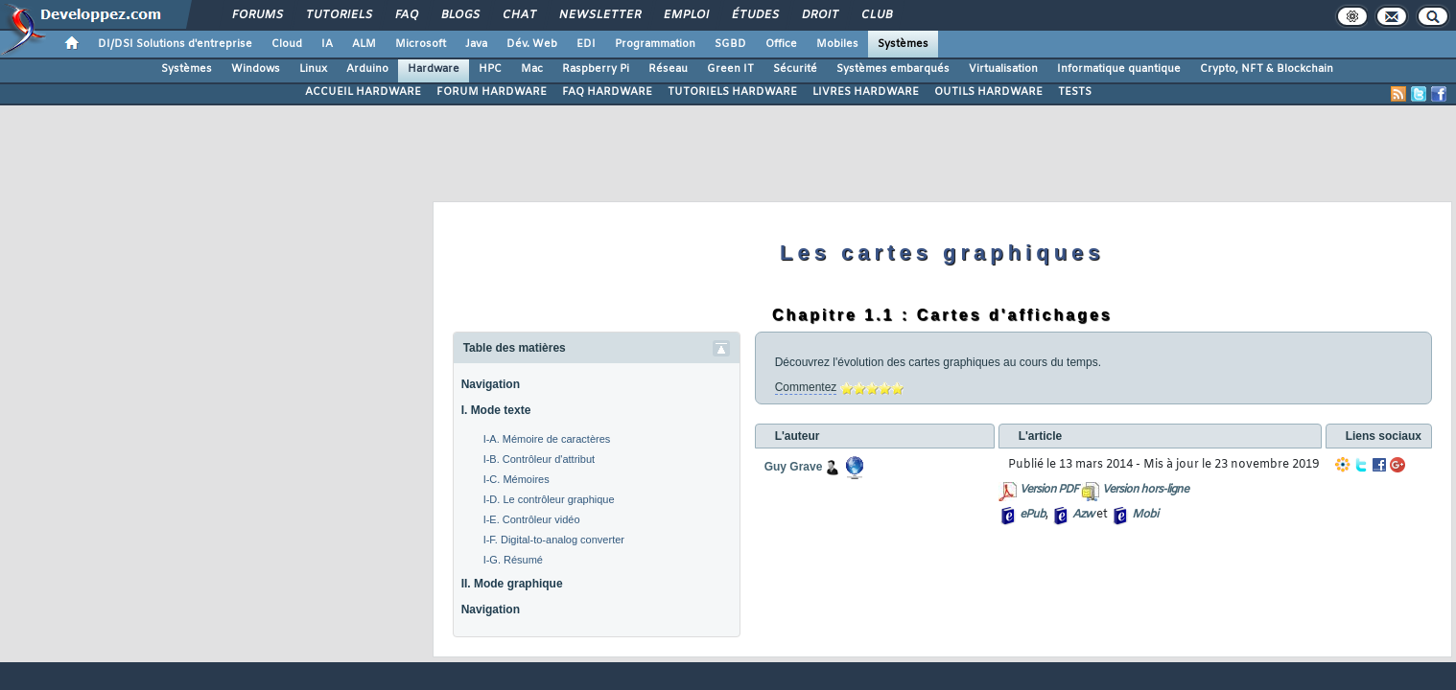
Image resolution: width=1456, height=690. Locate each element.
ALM (364, 44)
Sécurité (795, 69)
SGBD (730, 44)
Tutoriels (338, 15)
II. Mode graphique (512, 583)
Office (781, 44)
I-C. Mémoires (516, 479)
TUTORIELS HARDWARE (732, 92)
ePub (1032, 514)
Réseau (668, 69)
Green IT (730, 69)
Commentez (806, 387)
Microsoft (420, 44)
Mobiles (837, 44)
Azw (1082, 514)
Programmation (655, 44)
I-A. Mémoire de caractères (547, 439)
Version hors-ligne (1145, 489)
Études (754, 15)
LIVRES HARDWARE (865, 92)
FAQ (405, 15)
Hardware (433, 69)
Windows (255, 69)
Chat (518, 15)
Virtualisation (1003, 69)
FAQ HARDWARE (607, 92)
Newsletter (599, 15)
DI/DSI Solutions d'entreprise (175, 44)
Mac (532, 69)
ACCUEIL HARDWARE (363, 92)
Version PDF (1049, 489)
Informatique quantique (1119, 69)
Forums (256, 15)
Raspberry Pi (595, 69)
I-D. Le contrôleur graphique (549, 499)
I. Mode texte (496, 410)
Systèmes (903, 44)
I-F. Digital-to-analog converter (553, 539)
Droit (819, 15)
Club (875, 15)
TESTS (1075, 92)
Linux (313, 69)
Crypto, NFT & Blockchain (1266, 69)
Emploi (685, 15)
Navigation (490, 384)
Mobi (1145, 514)
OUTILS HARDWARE (988, 92)
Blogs (459, 15)
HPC (490, 69)
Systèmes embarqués (893, 69)
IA (327, 44)
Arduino (367, 69)
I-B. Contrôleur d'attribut (539, 459)
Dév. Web (531, 44)
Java (476, 44)
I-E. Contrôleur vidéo (531, 519)
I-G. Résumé (513, 559)
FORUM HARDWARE (491, 92)
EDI (586, 44)
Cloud (286, 44)
